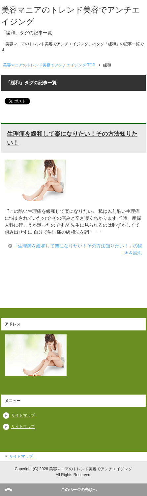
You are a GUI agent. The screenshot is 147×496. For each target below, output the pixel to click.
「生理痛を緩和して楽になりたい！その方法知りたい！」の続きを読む (77, 249)
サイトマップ (23, 415)
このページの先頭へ (79, 489)
